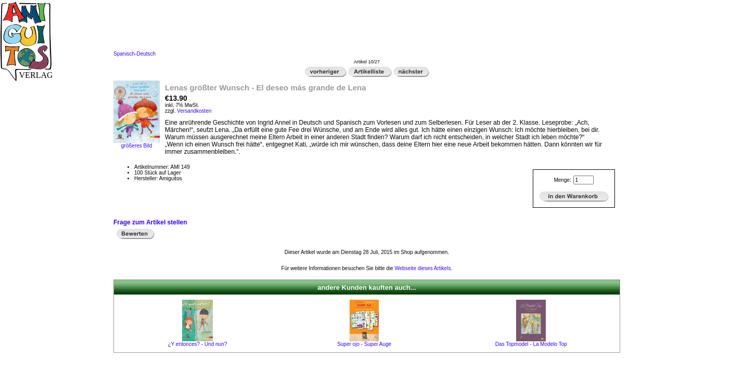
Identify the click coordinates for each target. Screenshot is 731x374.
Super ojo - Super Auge (364, 344)
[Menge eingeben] (583, 180)
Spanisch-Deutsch (134, 54)
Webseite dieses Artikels (422, 268)
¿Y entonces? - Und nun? (197, 344)
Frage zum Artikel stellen (150, 222)
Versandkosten (194, 111)
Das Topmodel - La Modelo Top (531, 344)
